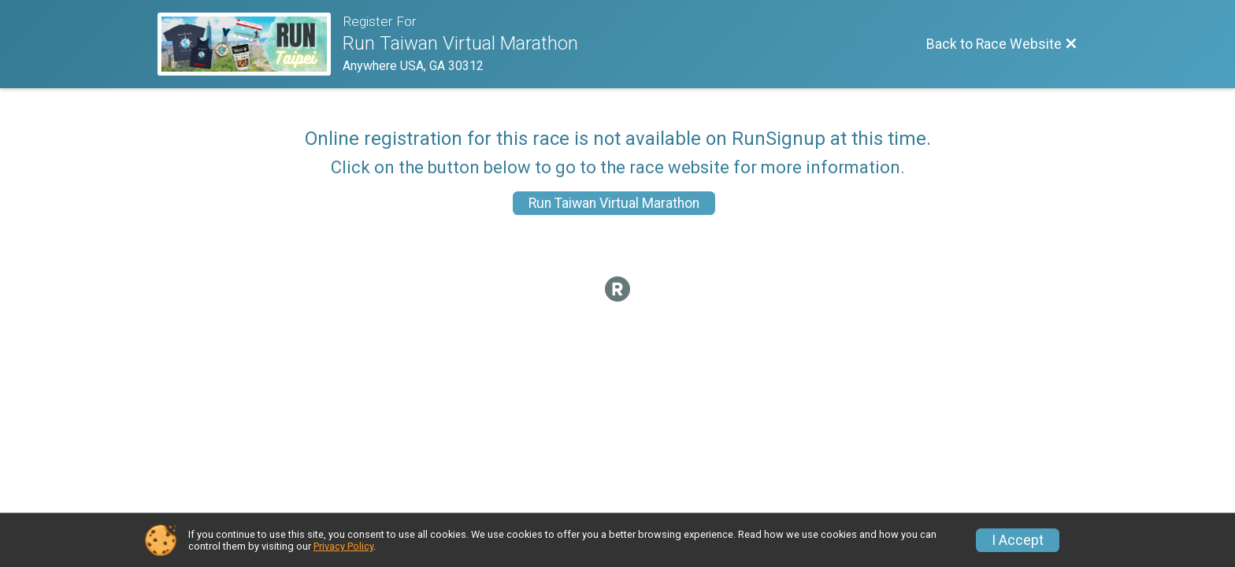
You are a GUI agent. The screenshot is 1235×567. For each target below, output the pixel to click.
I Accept (1018, 540)
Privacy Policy (343, 546)
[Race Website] (250, 44)
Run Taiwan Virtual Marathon (613, 203)
